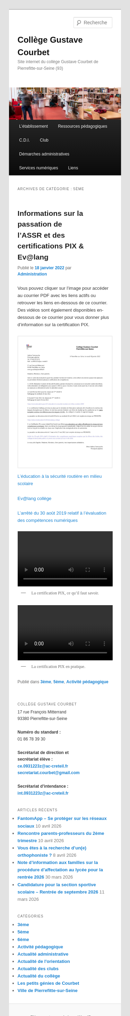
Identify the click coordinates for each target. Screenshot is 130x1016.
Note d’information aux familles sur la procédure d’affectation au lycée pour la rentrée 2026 (60, 870)
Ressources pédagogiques (82, 126)
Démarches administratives (44, 154)
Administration (32, 274)
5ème (58, 681)
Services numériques (38, 168)
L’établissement (33, 126)
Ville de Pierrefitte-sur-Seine (48, 990)
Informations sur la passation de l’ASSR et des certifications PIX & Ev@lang (51, 235)
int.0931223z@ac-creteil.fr (43, 793)
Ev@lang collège (35, 498)
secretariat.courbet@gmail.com (49, 772)
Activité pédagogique (87, 681)
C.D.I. (24, 140)
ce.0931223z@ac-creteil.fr (43, 766)
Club (44, 140)
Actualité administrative (43, 954)
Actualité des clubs (38, 968)
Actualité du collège (39, 976)
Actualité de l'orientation (44, 961)
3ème (46, 681)
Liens (73, 168)
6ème (23, 939)
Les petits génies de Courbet (48, 983)
